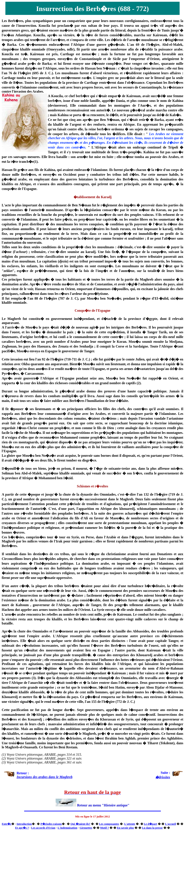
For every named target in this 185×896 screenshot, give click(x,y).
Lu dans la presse (152, 827)
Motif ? (104, 827)
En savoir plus (125, 827)
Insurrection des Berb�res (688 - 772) (92, 9)
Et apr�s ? (22, 827)
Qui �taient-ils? (80, 823)
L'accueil (170, 823)
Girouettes (86, 827)
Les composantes (109, 823)
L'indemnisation (67, 827)
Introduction (24, 823)
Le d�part (150, 823)
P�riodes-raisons (51, 823)
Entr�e (6, 823)
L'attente (129, 823)
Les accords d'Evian (43, 827)
